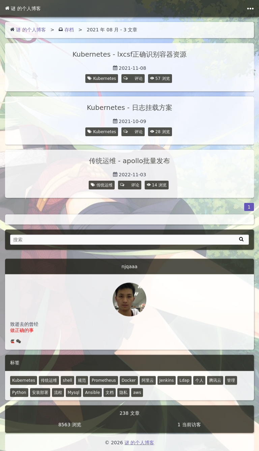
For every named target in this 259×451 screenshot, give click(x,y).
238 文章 (129, 419)
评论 (133, 78)
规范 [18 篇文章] (82, 386)
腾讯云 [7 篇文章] (215, 386)
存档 (69, 29)
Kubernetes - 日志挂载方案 (129, 107)
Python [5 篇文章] (19, 398)
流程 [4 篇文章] (58, 398)
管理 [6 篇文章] (231, 386)
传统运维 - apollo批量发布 (129, 161)
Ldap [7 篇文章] (184, 386)
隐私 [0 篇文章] (123, 398)
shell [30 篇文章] (67, 386)
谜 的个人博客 (23, 8)
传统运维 (104, 185)
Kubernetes (104, 78)
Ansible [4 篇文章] (92, 398)
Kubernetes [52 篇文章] (23, 386)
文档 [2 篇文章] (110, 398)
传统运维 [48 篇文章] (49, 386)
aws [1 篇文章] (137, 398)
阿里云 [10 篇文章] (148, 386)
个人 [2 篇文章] (199, 386)
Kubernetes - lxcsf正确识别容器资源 (130, 54)
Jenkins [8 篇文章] (167, 386)
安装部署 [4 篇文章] (40, 398)
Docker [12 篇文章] (129, 386)
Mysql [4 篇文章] (74, 398)
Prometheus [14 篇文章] (104, 386)
